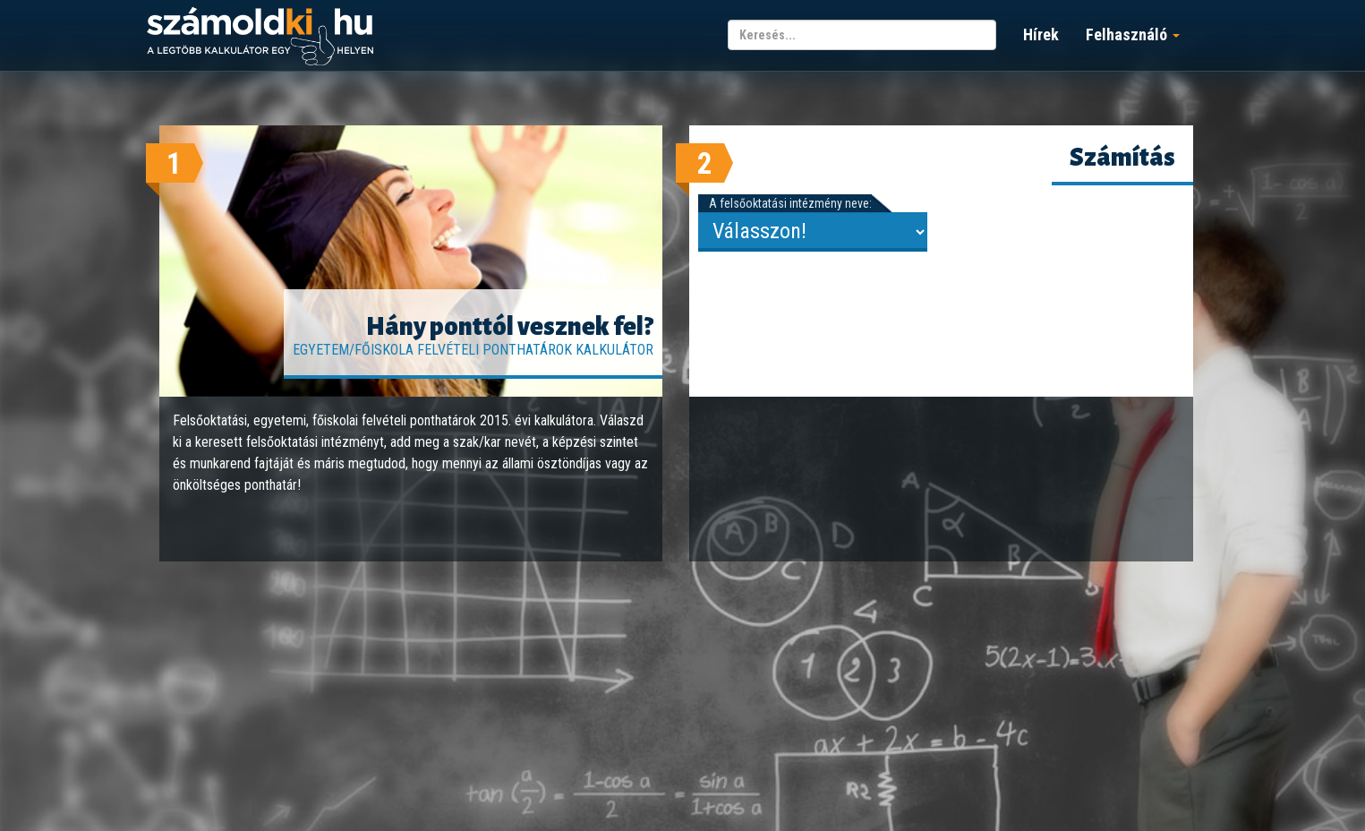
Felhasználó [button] (1133, 34)
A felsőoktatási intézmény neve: (790, 203)
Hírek (1041, 34)
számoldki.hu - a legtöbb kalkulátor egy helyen (260, 37)
